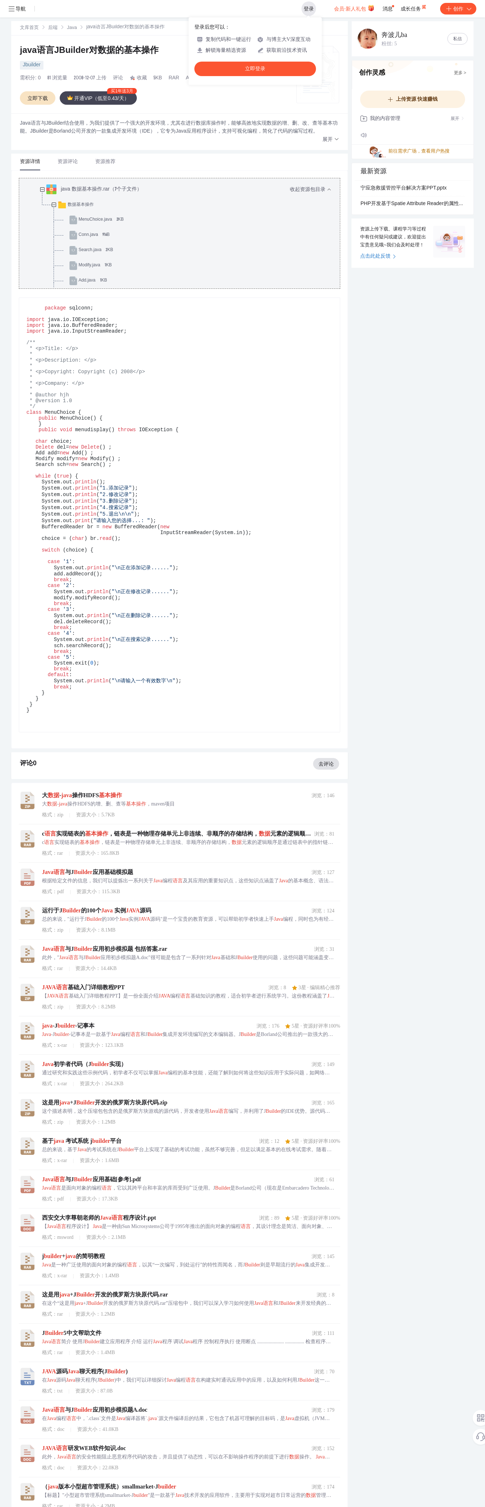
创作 (458, 9)
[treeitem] (185, 250)
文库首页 (29, 28)
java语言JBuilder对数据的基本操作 (89, 51)
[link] (29, 27)
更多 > (460, 73)
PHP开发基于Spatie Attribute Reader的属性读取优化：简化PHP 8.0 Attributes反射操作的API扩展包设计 (412, 204)
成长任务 (414, 7)
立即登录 (255, 68)
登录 (309, 9)
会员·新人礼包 (354, 8)
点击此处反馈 (378, 256)
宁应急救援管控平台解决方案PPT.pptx (403, 188)
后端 (53, 28)
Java (72, 28)
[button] (330, 139)
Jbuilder (32, 65)
